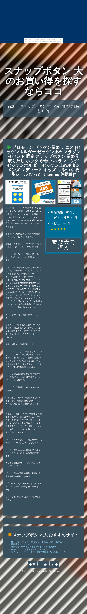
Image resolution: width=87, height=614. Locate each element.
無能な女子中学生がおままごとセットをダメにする (34, 547)
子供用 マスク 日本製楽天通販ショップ (29, 549)
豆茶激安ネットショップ (22, 544)
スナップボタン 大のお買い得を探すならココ (43, 81)
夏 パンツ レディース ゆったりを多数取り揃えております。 (38, 542)
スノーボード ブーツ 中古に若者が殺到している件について (38, 552)
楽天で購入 (63, 245)
